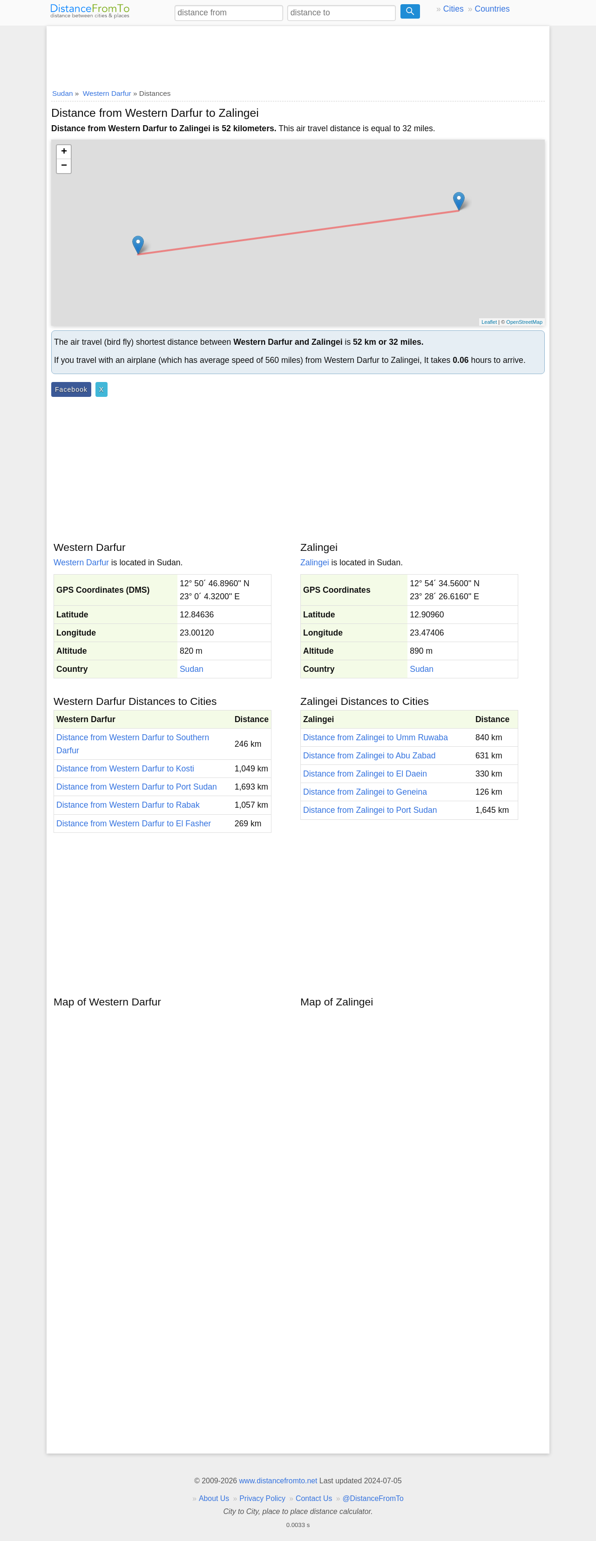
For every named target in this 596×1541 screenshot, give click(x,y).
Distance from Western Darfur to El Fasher (133, 823)
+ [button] (64, 152)
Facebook (71, 389)
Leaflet (489, 322)
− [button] (64, 166)
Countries (491, 8)
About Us (214, 1498)
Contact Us (314, 1498)
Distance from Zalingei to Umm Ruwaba (375, 737)
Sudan (191, 669)
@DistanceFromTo (373, 1498)
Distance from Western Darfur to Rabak (128, 805)
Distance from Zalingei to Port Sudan (370, 810)
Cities (453, 8)
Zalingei (314, 562)
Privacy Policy (262, 1498)
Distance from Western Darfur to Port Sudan (136, 786)
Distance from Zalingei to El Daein (365, 773)
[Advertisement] (298, 54)
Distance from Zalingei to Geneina (365, 792)
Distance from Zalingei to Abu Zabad (369, 755)
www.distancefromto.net (278, 1481)
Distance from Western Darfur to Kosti (125, 768)
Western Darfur (81, 562)
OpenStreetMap (524, 322)
